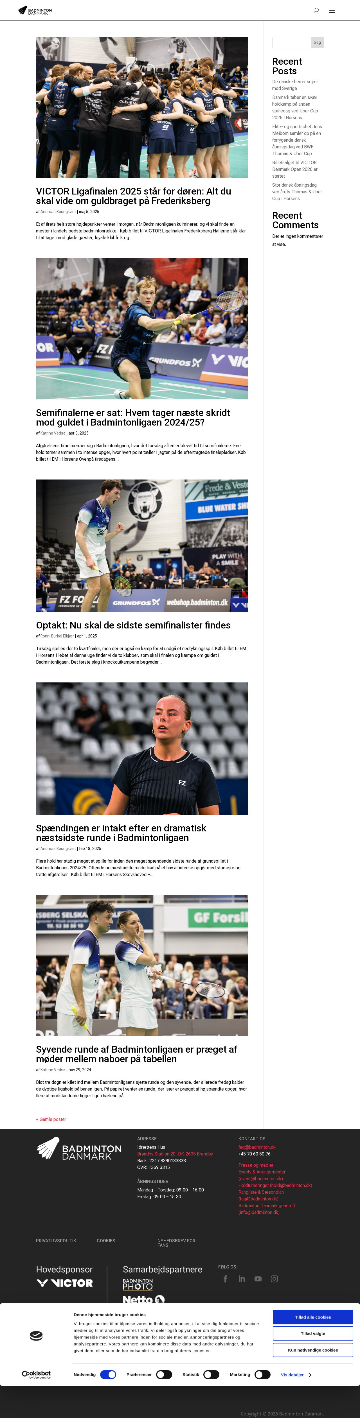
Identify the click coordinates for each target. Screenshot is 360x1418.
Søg (317, 42)
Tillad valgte (313, 1365)
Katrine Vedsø (53, 433)
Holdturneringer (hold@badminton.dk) (275, 1185)
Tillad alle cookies (313, 1349)
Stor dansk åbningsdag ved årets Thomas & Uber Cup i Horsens (297, 191)
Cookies (106, 1240)
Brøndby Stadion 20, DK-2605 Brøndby (175, 1154)
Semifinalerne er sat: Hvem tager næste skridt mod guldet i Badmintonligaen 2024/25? (133, 417)
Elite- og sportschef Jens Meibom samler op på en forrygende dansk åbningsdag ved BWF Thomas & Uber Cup (297, 140)
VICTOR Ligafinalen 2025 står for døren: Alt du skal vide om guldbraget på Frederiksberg (133, 196)
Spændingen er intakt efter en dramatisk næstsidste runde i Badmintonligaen (121, 832)
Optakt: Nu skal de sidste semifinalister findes (133, 625)
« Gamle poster (51, 1119)
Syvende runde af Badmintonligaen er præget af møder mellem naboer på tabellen (136, 1054)
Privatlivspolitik (56, 1240)
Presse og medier (255, 1165)
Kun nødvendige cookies (313, 1382)
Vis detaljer (292, 1407)
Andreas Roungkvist (58, 211)
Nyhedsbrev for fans (176, 1243)
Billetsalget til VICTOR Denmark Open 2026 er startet (295, 169)
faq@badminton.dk (257, 1147)
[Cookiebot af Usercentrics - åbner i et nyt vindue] (36, 1407)
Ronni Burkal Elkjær (57, 636)
